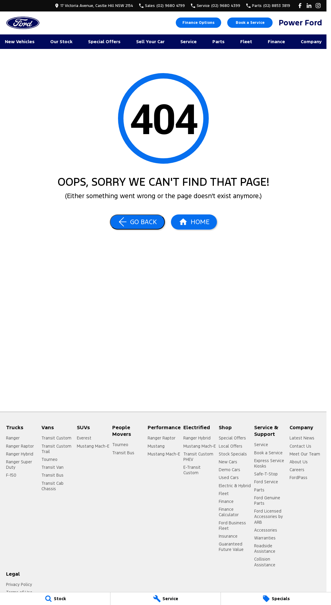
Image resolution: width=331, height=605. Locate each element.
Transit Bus (52, 475)
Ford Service (266, 481)
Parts (218, 41)
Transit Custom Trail (56, 448)
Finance (276, 41)
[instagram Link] (318, 5)
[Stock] (55, 598)
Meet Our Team (305, 454)
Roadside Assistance (264, 548)
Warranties (265, 538)
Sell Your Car (150, 41)
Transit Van (52, 467)
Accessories (265, 530)
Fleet (246, 41)
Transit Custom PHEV (198, 456)
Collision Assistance (264, 561)
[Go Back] (137, 222)
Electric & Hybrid (235, 485)
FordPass (298, 477)
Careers (297, 469)
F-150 (11, 475)
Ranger (13, 438)
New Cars (228, 462)
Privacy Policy (19, 584)
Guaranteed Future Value (231, 546)
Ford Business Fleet (232, 525)
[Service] (165, 598)
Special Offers (104, 41)
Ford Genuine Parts (267, 500)
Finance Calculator (229, 512)
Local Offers (230, 446)
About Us (299, 462)
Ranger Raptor (20, 446)
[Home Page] (23, 23)
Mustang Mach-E (93, 446)
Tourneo (49, 459)
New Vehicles (19, 41)
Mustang (156, 446)
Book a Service (250, 22)
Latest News (302, 438)
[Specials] (276, 598)
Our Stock (61, 41)
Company (311, 41)
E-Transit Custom (192, 470)
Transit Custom (56, 438)
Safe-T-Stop (266, 474)
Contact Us (300, 446)
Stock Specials (233, 454)
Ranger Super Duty (19, 464)
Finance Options (198, 22)
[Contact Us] (94, 5)
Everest (84, 438)
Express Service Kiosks (269, 463)
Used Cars (229, 477)
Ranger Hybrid (19, 454)
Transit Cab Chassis (52, 486)
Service (188, 41)
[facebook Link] (300, 5)
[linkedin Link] (309, 5)
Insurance (228, 536)
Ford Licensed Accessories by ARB (268, 516)
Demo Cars (229, 469)
